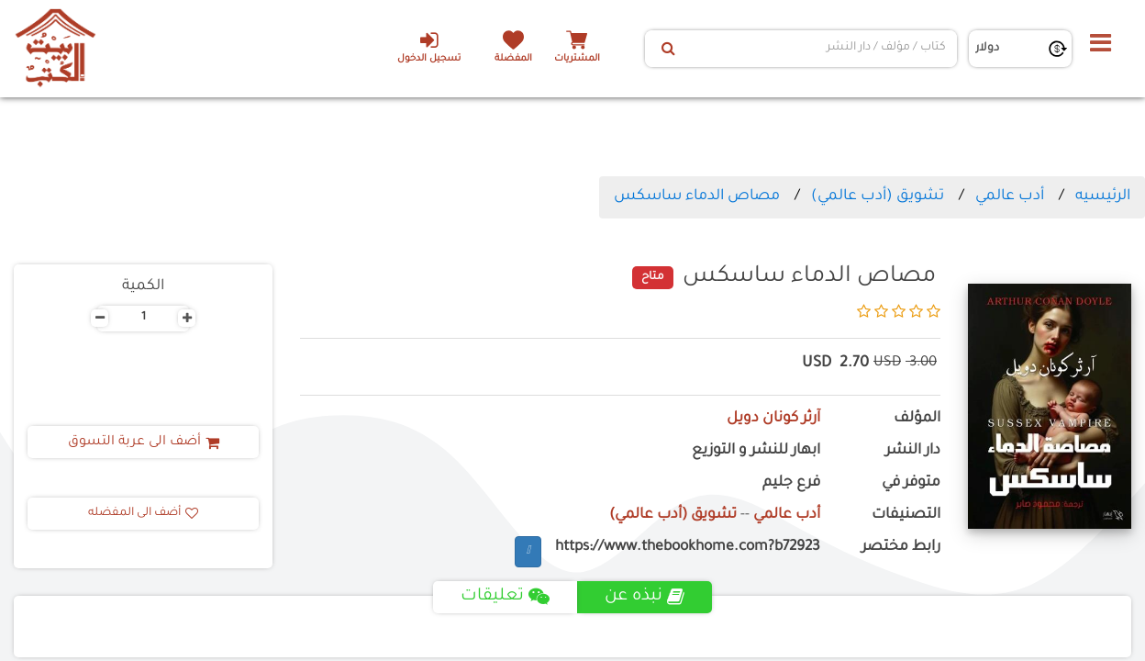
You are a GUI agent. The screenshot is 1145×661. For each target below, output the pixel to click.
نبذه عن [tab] (644, 597)
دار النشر (912, 451)
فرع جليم (791, 483)
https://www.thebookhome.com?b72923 (687, 547)
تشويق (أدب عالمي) (877, 196)
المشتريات (577, 59)
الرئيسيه (1102, 196)
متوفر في (911, 483)
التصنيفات (906, 515)
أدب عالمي (1009, 196)
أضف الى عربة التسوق (143, 442)
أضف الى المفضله (143, 513)
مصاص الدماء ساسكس (697, 196)
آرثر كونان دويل (773, 419)
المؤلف (917, 419)
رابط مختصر (901, 547)
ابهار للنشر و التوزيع (756, 451)
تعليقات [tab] (505, 597)
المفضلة (513, 59)
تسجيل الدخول (429, 46)
